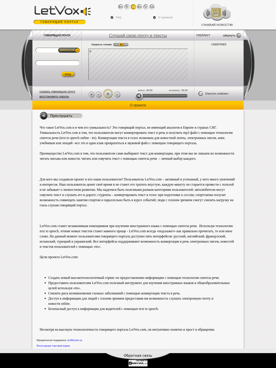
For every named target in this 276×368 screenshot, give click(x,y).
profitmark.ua (74, 340)
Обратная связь (138, 356)
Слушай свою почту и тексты (138, 35)
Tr (146, 7)
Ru (133, 7)
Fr (127, 7)
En (121, 7)
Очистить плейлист (217, 93)
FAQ (118, 17)
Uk (152, 7)
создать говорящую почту (57, 91)
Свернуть (229, 35)
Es (140, 7)
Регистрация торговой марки (53, 346)
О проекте (165, 17)
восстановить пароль (54, 96)
